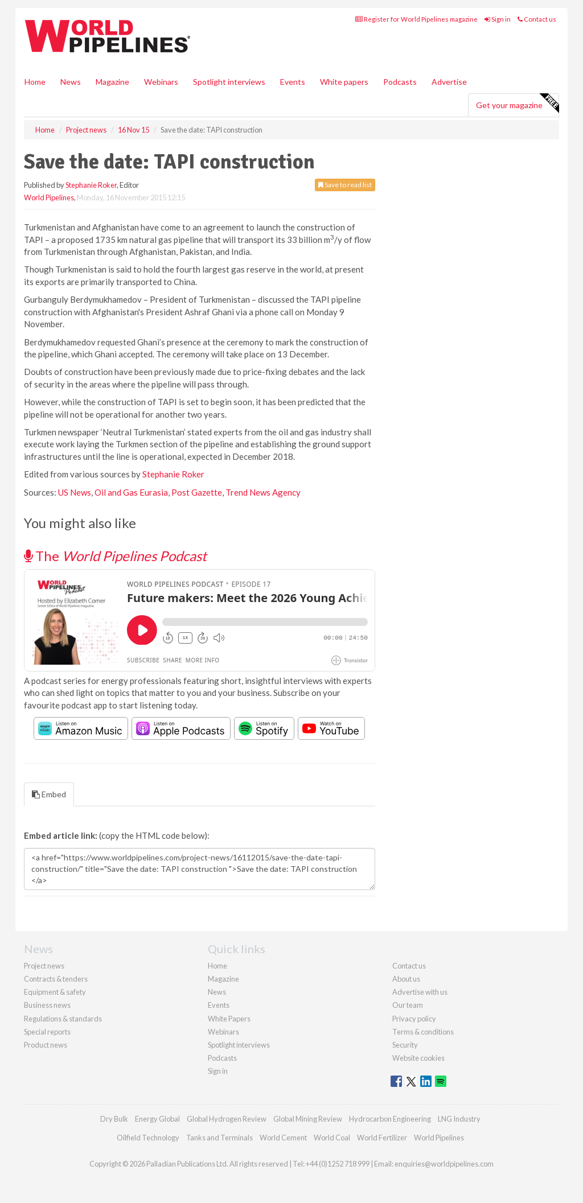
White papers (344, 81)
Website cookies (418, 1057)
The (115, 555)
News (217, 991)
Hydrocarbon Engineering (390, 1118)
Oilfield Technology (148, 1137)
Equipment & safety (55, 991)
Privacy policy (414, 1018)
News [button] (70, 81)
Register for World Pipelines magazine (416, 19)
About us (406, 978)
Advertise (449, 81)
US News (74, 492)
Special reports (47, 1031)
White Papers (229, 1018)
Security (405, 1044)
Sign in (498, 19)
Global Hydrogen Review (226, 1118)
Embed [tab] (49, 794)
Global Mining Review (307, 1118)
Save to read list (345, 184)
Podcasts (400, 81)
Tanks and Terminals (219, 1137)
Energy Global (157, 1118)
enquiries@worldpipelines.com (444, 1163)
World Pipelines (49, 197)
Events (292, 81)
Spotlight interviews (229, 81)
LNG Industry (459, 1118)
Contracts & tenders (56, 978)
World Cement (283, 1137)
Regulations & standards (63, 1018)
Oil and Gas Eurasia (131, 492)
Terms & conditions (423, 1031)
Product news (45, 1044)
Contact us (537, 19)
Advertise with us (419, 991)
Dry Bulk (114, 1118)
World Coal (332, 1137)
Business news (47, 1005)
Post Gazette (196, 492)
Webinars (161, 81)
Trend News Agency (263, 492)
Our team (407, 1005)
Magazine (112, 81)
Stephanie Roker (91, 184)
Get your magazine (517, 103)
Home (35, 81)
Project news (44, 965)
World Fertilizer (382, 1137)
